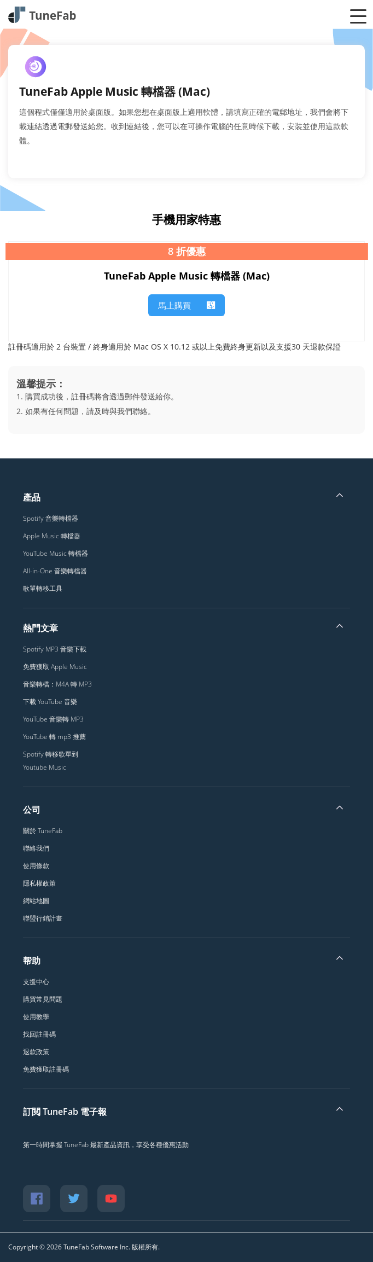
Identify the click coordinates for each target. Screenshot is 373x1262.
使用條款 (36, 865)
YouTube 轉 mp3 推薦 (54, 736)
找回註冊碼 (39, 1034)
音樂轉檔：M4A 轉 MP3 (57, 684)
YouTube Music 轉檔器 (55, 553)
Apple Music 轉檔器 (51, 535)
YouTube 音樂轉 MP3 (53, 719)
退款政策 (36, 1051)
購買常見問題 (42, 999)
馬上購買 (186, 305)
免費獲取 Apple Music (55, 666)
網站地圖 (36, 900)
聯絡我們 (36, 848)
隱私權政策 (39, 883)
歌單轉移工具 (42, 588)
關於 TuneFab (42, 830)
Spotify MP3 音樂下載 (54, 649)
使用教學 (36, 1016)
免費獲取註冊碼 (46, 1069)
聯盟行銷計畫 (42, 918)
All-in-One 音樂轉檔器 (55, 570)
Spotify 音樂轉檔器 (50, 518)
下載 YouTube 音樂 (50, 701)
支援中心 (36, 981)
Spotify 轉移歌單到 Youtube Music (50, 760)
